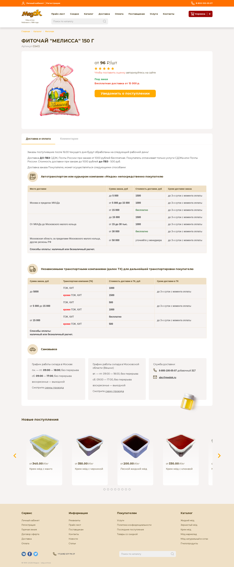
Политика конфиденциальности (134, 525)
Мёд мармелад (189, 534)
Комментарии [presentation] (69, 138)
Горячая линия (29, 529)
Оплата (25, 543)
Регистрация (28, 525)
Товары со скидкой (127, 534)
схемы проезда (54, 387)
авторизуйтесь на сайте (141, 72)
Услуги (120, 520)
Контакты (74, 534)
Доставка (26, 539)
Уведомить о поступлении (125, 93)
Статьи (72, 543)
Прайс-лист (75, 525)
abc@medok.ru (167, 377)
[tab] (38, 139)
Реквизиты (74, 520)
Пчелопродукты (189, 543)
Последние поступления (130, 529)
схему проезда (114, 391)
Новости (73, 539)
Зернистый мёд (189, 525)
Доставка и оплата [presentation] (38, 138)
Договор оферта (30, 534)
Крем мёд (186, 529)
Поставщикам (76, 529)
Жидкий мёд (187, 520)
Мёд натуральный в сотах (194, 539)
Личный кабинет (30, 520)
